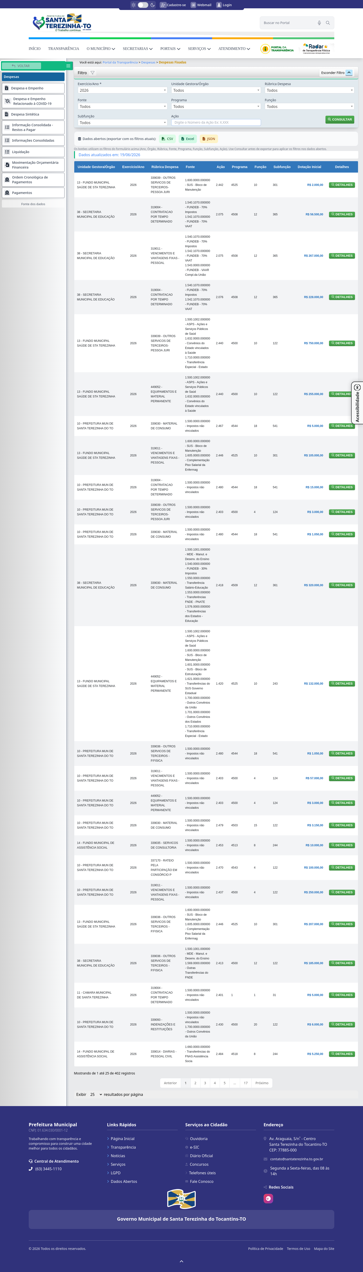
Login (224, 5)
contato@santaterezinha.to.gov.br (296, 1159)
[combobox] (123, 90)
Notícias (116, 1155)
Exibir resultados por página (109, 1094)
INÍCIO (35, 49)
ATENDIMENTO (234, 49)
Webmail (201, 5)
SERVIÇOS (199, 49)
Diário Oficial (199, 1155)
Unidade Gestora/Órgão (190, 84)
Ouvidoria (196, 1138)
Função (270, 100)
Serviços (116, 1164)
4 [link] (215, 1083)
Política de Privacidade (265, 1248)
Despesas (148, 62)
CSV (167, 138)
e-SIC (192, 1147)
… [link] (234, 1083)
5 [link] (225, 1083)
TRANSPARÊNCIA (63, 49)
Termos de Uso (298, 1248)
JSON (209, 138)
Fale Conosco (199, 1181)
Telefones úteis (200, 1172)
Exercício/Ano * (90, 84)
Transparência (121, 1147)
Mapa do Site (324, 1248)
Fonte (82, 100)
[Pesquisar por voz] (319, 23)
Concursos (197, 1164)
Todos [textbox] (178, 90)
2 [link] (195, 1083)
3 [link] (205, 1083)
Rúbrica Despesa (278, 84)
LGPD (114, 1172)
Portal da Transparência (120, 62)
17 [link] (246, 1083)
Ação (175, 116)
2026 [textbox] (84, 90)
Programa (179, 100)
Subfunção (86, 116)
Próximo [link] (262, 1083)
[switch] (143, 5)
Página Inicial (121, 1138)
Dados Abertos (122, 1181)
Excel (188, 138)
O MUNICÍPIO (101, 49)
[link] (141, 22)
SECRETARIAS (138, 49)
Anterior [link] (170, 1083)
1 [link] (186, 1083)
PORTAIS (170, 49)
